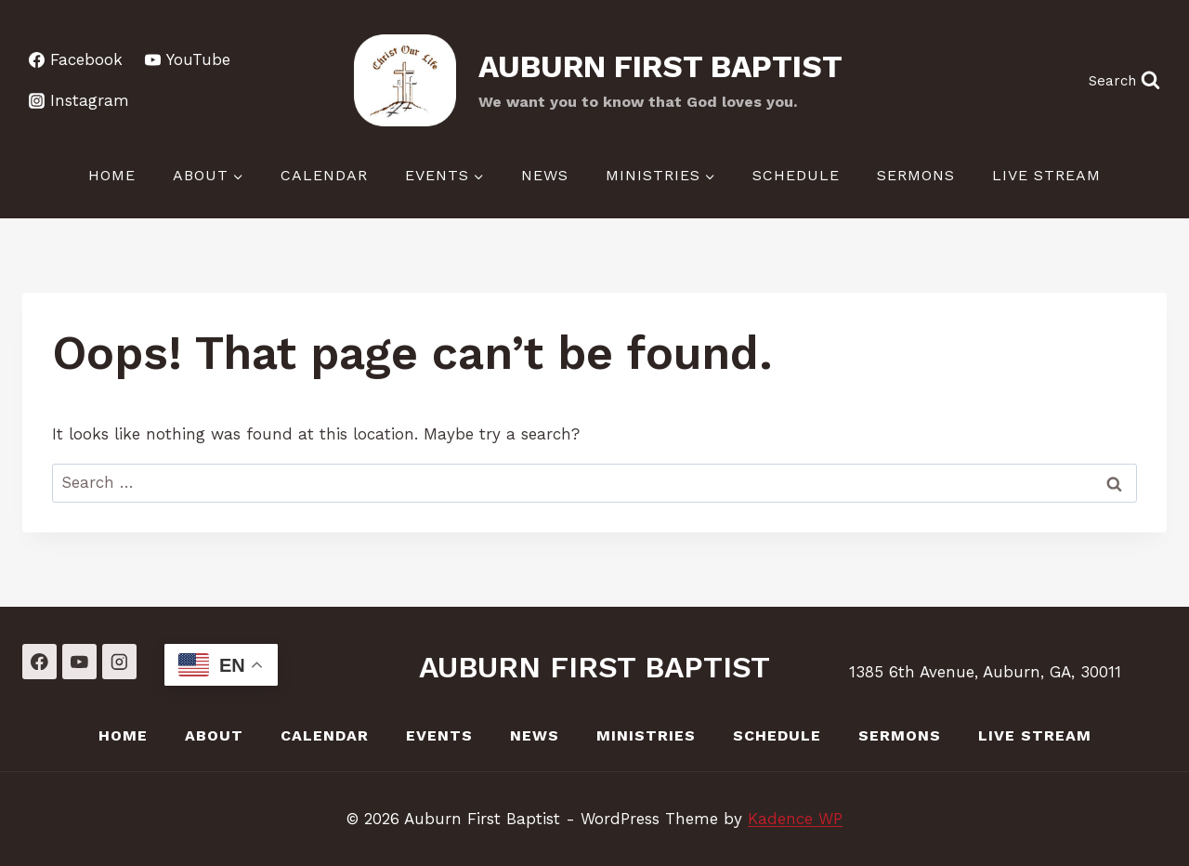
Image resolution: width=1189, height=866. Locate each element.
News (544, 175)
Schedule (796, 175)
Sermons (916, 175)
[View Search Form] (1124, 80)
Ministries (646, 735)
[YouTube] (79, 661)
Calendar (324, 175)
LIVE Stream (1046, 175)
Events (439, 735)
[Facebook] (39, 661)
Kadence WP (795, 818)
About (214, 735)
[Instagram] (119, 661)
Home (112, 175)
